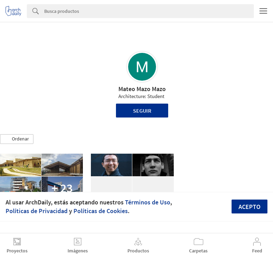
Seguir (142, 110)
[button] (16, 139)
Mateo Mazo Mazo (142, 89)
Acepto (249, 207)
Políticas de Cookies (100, 211)
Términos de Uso (147, 202)
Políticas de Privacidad (37, 211)
